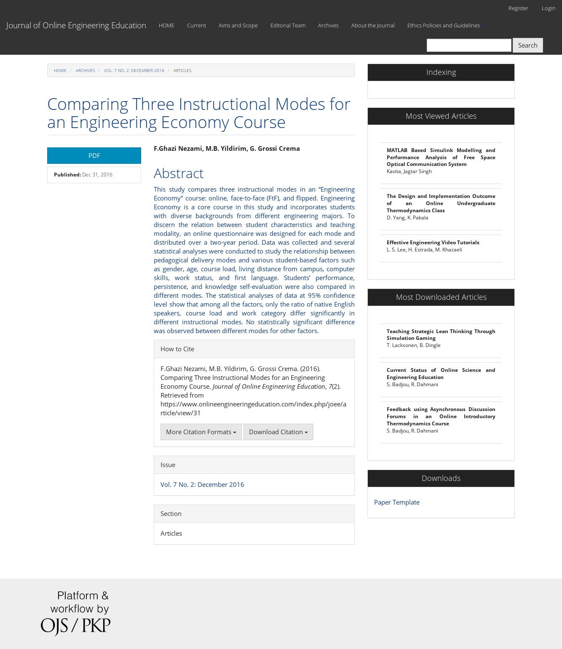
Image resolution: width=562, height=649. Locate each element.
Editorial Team (287, 25)
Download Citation (278, 431)
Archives (328, 25)
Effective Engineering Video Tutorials (433, 242)
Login (549, 8)
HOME (166, 25)
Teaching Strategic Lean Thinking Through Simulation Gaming (441, 335)
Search (528, 45)
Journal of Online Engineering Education (76, 25)
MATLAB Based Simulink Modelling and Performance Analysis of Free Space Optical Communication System (441, 157)
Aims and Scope (238, 25)
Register (518, 8)
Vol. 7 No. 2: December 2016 (134, 70)
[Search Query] (469, 45)
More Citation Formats (201, 431)
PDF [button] (94, 155)
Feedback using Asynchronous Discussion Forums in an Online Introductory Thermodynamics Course (441, 416)
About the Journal (373, 25)
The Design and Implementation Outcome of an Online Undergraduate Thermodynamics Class (441, 203)
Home (60, 70)
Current (196, 25)
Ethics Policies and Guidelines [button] (446, 25)
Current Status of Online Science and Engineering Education (441, 373)
